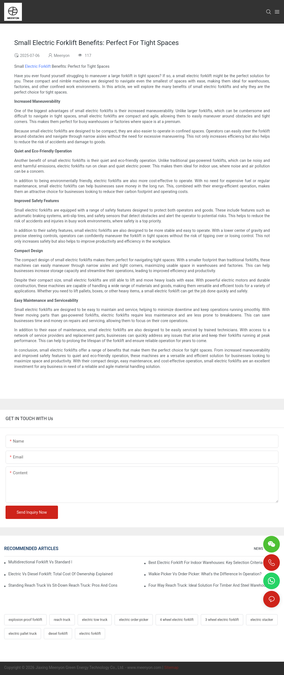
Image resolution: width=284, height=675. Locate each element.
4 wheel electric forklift (177, 620)
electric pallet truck (23, 634)
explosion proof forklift (25, 620)
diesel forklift (58, 634)
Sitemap (171, 667)
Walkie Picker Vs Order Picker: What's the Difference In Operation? (205, 574)
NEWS (258, 549)
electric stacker (261, 620)
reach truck (62, 620)
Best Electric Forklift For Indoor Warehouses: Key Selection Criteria (205, 562)
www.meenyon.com (144, 667)
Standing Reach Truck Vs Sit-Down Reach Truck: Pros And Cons (62, 585)
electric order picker (133, 620)
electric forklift (90, 634)
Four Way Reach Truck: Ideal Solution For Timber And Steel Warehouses (210, 585)
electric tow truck (95, 620)
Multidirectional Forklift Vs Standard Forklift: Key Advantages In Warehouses (40, 562)
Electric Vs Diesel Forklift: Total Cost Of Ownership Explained (60, 574)
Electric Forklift (38, 66)
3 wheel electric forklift (222, 620)
